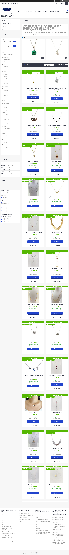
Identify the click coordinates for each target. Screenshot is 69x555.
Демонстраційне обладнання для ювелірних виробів (43, 533)
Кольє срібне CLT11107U (33, 448)
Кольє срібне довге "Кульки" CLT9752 (33, 484)
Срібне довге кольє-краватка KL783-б (56, 375)
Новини (4, 518)
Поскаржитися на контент (31, 553)
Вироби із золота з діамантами (26, 515)
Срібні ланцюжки (23, 517)
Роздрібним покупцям (7, 522)
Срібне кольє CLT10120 (57, 448)
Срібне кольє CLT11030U (33, 197)
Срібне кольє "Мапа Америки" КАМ (33, 125)
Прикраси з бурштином (24, 519)
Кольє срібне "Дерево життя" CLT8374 (33, 340)
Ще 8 (4, 100)
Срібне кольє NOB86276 (33, 412)
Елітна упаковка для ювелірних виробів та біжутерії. (58, 531)
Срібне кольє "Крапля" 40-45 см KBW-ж (33, 88)
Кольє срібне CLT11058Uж (33, 161)
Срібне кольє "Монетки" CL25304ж (57, 197)
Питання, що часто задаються (9, 541)
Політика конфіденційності (41, 553)
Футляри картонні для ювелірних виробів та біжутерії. (58, 521)
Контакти (38, 11)
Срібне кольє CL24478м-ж (57, 268)
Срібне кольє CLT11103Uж (57, 304)
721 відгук (57, 0)
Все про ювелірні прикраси (8, 533)
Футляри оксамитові (58, 517)
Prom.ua (40, 551)
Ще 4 (4, 152)
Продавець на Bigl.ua (34, 552)
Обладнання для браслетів (42, 519)
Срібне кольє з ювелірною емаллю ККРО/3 (56, 125)
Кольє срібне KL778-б (33, 268)
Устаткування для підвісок (42, 530)
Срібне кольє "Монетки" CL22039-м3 (33, 232)
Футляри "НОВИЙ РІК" (58, 524)
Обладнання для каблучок (42, 524)
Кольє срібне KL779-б (57, 412)
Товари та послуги (27, 11)
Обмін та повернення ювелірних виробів (7, 525)
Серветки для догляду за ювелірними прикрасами (59, 539)
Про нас (45, 11)
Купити (34, 97)
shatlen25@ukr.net (7, 216)
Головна (18, 11)
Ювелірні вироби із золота (25, 513)
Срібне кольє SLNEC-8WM (57, 340)
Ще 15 (4, 71)
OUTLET (21, 521)
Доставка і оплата (54, 11)
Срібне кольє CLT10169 (57, 232)
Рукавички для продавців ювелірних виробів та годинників (59, 544)
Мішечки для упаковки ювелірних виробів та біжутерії (58, 536)
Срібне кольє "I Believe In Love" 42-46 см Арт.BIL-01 (57, 89)
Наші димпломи (5, 535)
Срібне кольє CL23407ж (56, 161)
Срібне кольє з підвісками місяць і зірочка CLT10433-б (33, 376)
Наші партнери (5, 531)
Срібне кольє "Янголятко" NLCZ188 (57, 484)
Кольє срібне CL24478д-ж (33, 304)
